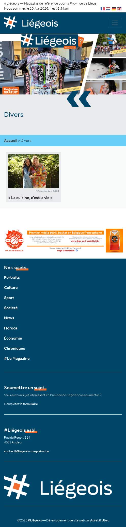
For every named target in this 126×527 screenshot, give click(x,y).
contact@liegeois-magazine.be (26, 451)
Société (11, 307)
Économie (13, 338)
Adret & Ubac (99, 520)
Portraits (12, 277)
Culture (11, 287)
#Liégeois (35, 520)
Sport (9, 297)
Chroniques (14, 348)
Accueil (10, 140)
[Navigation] (115, 23)
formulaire (30, 404)
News (9, 318)
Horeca (10, 328)
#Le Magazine (17, 358)
